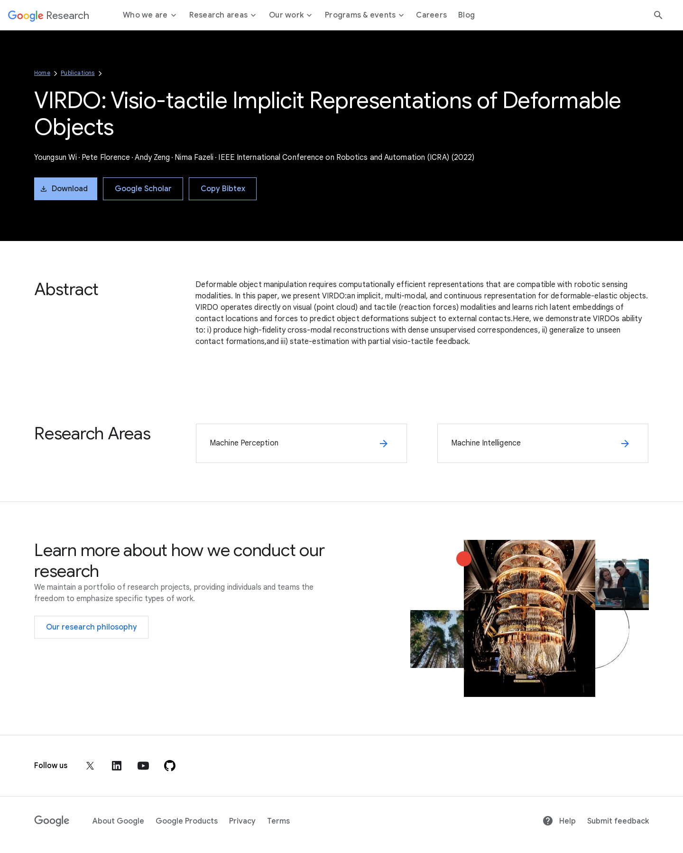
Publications (77, 72)
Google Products (187, 821)
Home (42, 72)
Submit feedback (618, 821)
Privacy (242, 821)
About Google (118, 821)
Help (559, 821)
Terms (278, 821)
